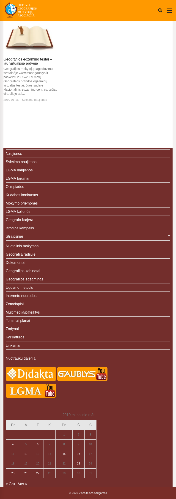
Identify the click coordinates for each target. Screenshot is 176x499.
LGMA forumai (17, 178)
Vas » (22, 484)
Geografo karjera (19, 220)
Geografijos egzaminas (24, 279)
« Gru (10, 484)
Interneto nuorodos (21, 296)
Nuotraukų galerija (21, 358)
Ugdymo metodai (19, 287)
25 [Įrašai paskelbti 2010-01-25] (12, 473)
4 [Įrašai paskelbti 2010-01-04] (13, 444)
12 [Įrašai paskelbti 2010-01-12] (25, 454)
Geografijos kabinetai (23, 271)
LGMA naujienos (19, 170)
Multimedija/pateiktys (23, 312)
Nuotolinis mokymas (22, 246)
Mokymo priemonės (22, 203)
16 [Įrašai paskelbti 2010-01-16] (78, 454)
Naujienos (14, 154)
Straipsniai (14, 236)
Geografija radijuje (21, 254)
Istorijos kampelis (20, 228)
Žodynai (12, 329)
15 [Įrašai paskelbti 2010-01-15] (64, 454)
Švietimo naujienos (34, 99)
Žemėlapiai (15, 304)
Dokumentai (15, 263)
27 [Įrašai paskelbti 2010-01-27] (37, 473)
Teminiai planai (18, 321)
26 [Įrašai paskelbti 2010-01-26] (25, 473)
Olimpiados (15, 187)
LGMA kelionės (18, 211)
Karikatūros (15, 337)
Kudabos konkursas (22, 195)
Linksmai (13, 345)
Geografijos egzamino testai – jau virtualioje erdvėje (27, 61)
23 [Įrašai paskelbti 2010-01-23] (78, 463)
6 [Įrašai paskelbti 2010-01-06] (37, 444)
